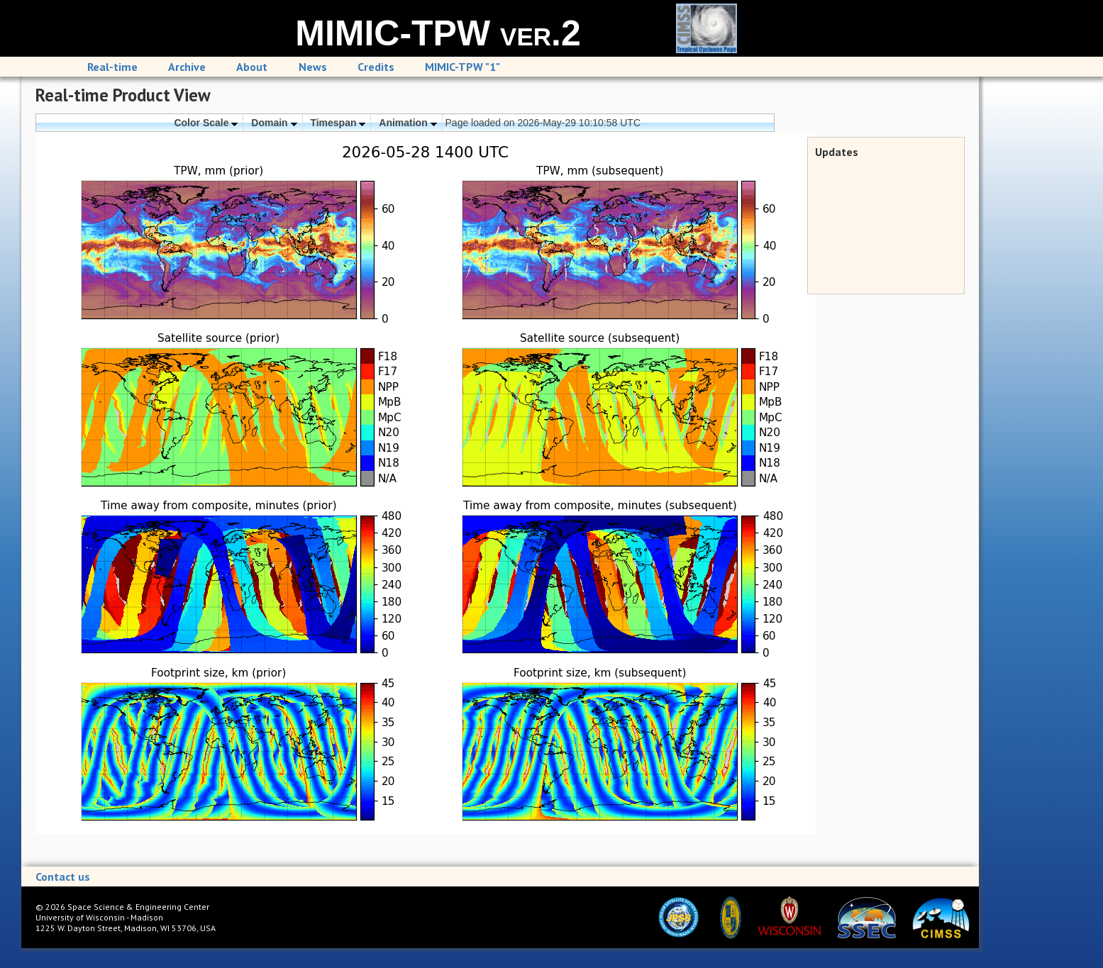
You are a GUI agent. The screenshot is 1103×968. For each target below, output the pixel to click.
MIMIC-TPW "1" (462, 67)
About (251, 67)
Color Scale (206, 122)
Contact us (62, 876)
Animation (407, 122)
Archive (187, 67)
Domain (273, 122)
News (313, 67)
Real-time (112, 67)
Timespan (337, 122)
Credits (375, 67)
